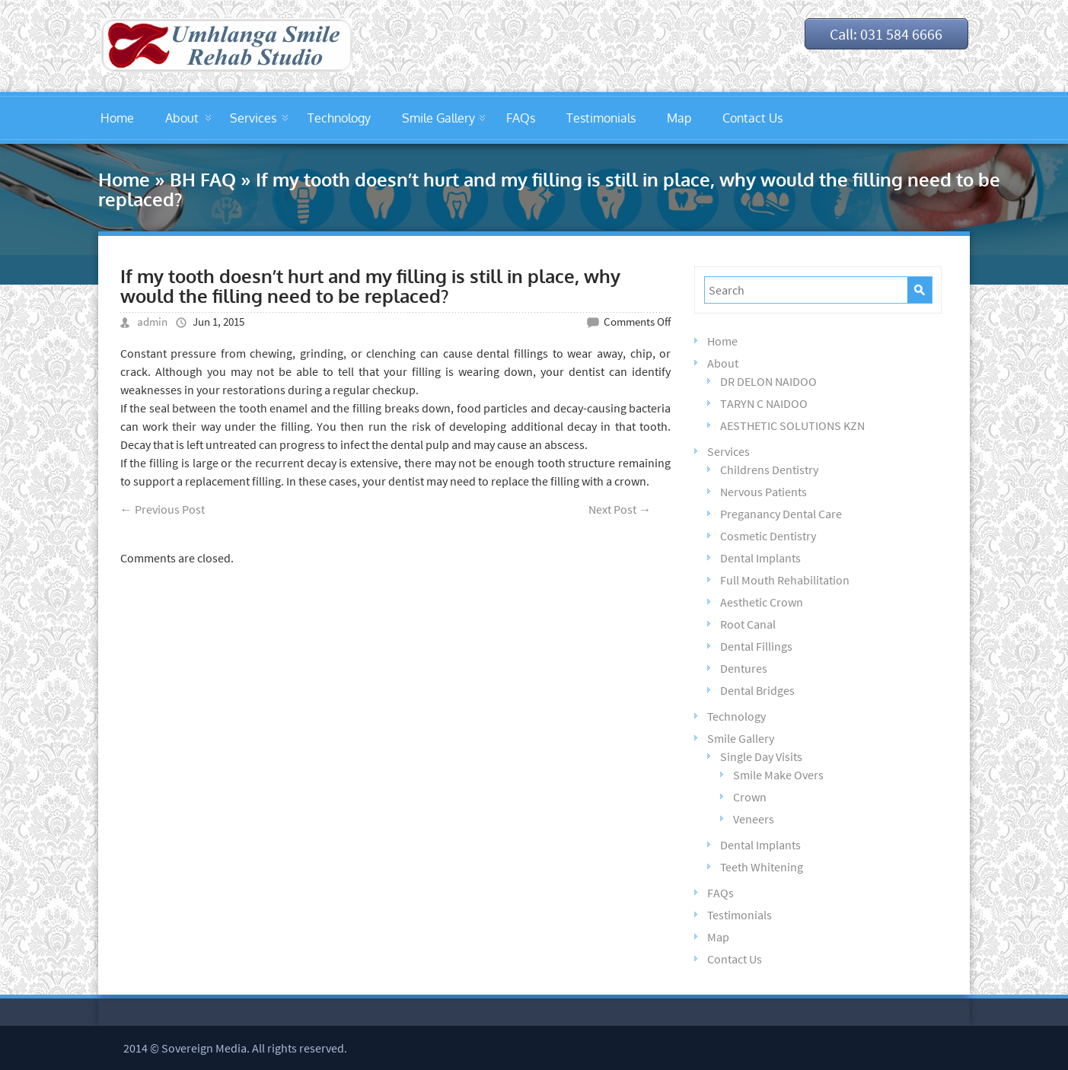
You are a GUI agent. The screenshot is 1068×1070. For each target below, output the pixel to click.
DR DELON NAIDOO (768, 381)
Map (679, 118)
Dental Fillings (756, 646)
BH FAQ (203, 179)
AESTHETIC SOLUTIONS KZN (792, 425)
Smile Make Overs (778, 774)
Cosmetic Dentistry (768, 535)
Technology (339, 118)
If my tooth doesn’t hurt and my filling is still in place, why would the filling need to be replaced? (370, 285)
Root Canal (748, 624)
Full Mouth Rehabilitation (785, 580)
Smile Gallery (438, 118)
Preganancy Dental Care (781, 513)
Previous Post (162, 509)
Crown (750, 796)
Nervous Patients (763, 491)
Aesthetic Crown (761, 602)
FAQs (520, 118)
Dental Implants (760, 557)
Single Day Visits (761, 756)
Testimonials (601, 118)
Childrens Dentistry (769, 469)
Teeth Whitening (761, 866)
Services (253, 118)
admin (152, 321)
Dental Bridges (757, 690)
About (182, 118)
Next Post (619, 509)
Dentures (743, 668)
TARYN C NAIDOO (764, 403)
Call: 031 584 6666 (884, 33)
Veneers (753, 818)
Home (117, 118)
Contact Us (752, 118)
